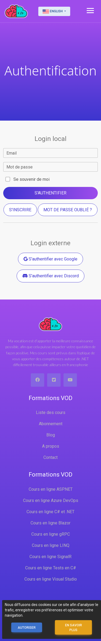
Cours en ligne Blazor (50, 522)
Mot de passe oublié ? (67, 209)
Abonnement (50, 423)
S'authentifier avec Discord (50, 275)
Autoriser (27, 628)
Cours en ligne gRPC (50, 534)
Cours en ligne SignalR (50, 556)
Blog (50, 434)
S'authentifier (50, 192)
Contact (50, 457)
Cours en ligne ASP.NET (51, 489)
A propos (50, 446)
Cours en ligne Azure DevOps (50, 500)
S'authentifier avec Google (50, 259)
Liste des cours (50, 412)
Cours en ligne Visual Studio (50, 579)
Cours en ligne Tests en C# (50, 567)
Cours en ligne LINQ (50, 545)
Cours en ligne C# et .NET (50, 511)
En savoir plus (73, 627)
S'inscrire (20, 209)
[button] (90, 10)
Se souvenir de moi (31, 179)
